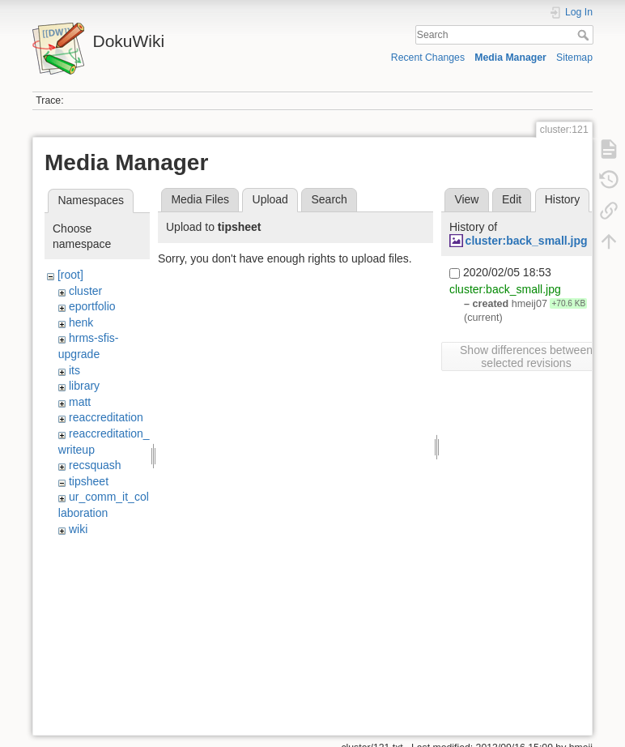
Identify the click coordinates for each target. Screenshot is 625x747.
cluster (85, 290)
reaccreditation (106, 417)
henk (81, 322)
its (74, 370)
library (84, 385)
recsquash (95, 465)
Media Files (200, 199)
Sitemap (574, 57)
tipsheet (88, 481)
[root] (70, 274)
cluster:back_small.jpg (527, 240)
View (466, 199)
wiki (78, 529)
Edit (511, 199)
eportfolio (92, 306)
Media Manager (510, 57)
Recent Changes (428, 57)
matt (80, 401)
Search (585, 35)
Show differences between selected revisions (526, 356)
